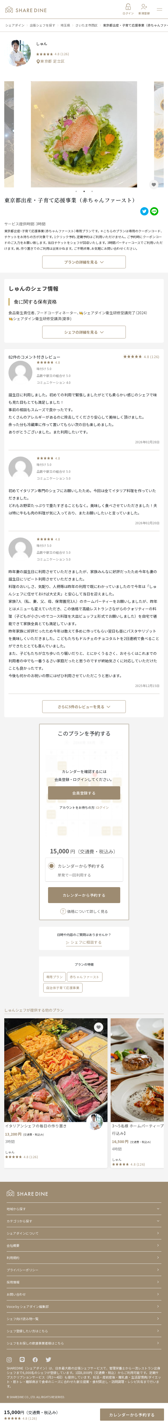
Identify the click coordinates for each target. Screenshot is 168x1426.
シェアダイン (14, 25)
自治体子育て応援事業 (63, 987)
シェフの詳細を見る (84, 332)
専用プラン (54, 976)
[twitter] (144, 211)
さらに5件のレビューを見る (84, 706)
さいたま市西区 (86, 25)
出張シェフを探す (42, 25)
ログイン (102, 807)
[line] (153, 211)
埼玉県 (65, 25)
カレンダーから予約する (84, 895)
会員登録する (84, 793)
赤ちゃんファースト (85, 976)
